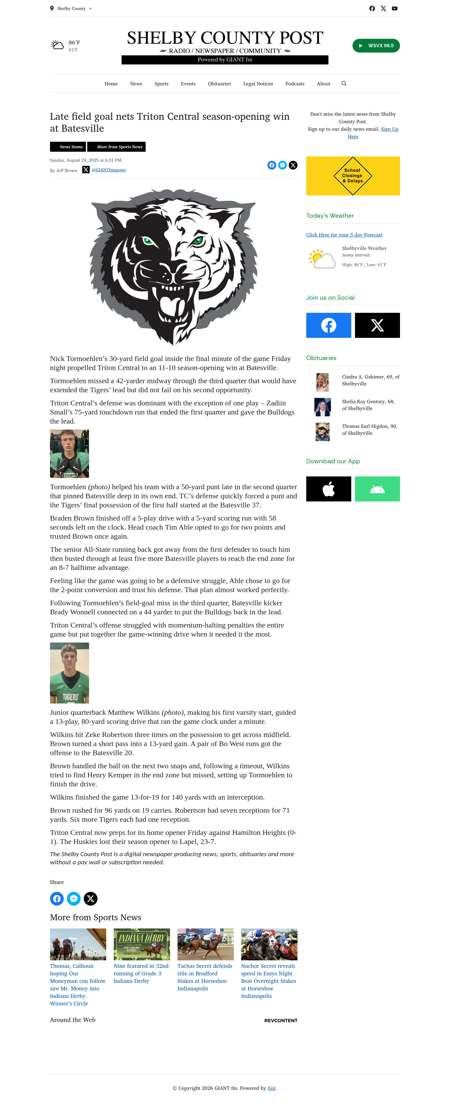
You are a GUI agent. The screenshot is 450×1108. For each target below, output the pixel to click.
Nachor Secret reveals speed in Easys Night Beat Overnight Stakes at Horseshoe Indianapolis (269, 964)
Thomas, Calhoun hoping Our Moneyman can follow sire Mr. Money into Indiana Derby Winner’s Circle (78, 968)
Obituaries (219, 83)
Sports (161, 83)
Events (188, 83)
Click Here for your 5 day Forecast (344, 235)
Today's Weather (330, 215)
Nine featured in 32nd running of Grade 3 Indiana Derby (142, 956)
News (136, 83)
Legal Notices (258, 83)
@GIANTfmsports (104, 169)
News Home (71, 146)
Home (111, 83)
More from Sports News (119, 146)
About (323, 83)
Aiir (272, 1088)
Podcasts (295, 83)
